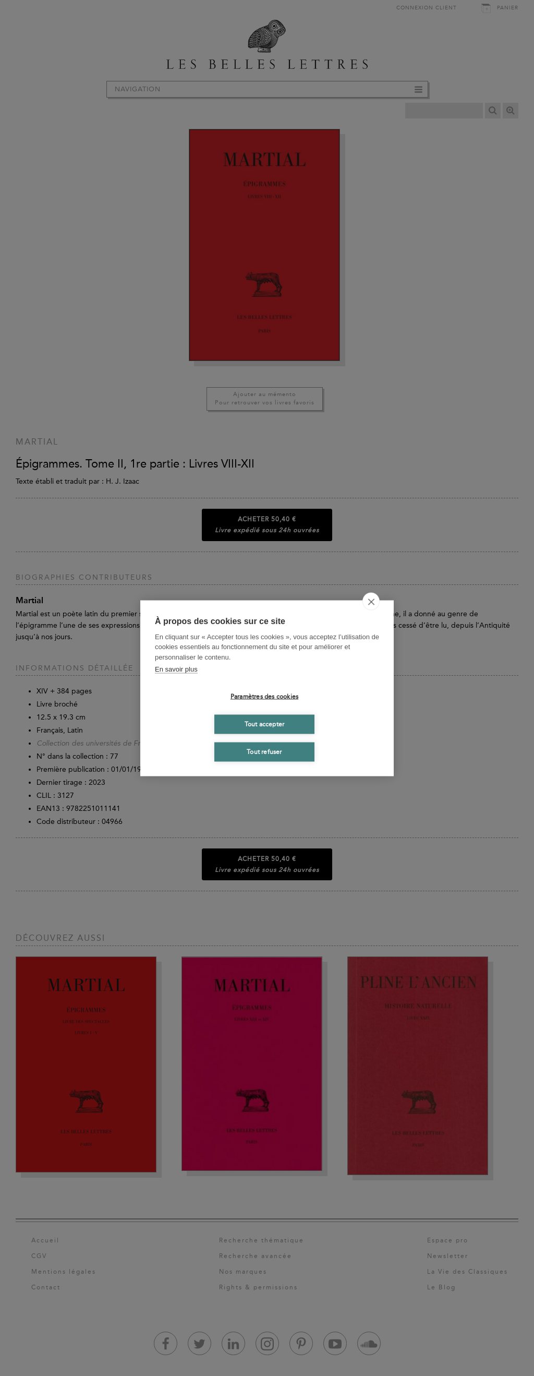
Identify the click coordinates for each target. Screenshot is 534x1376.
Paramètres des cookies (264, 696)
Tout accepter (265, 724)
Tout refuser (264, 752)
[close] (371, 601)
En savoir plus (176, 669)
